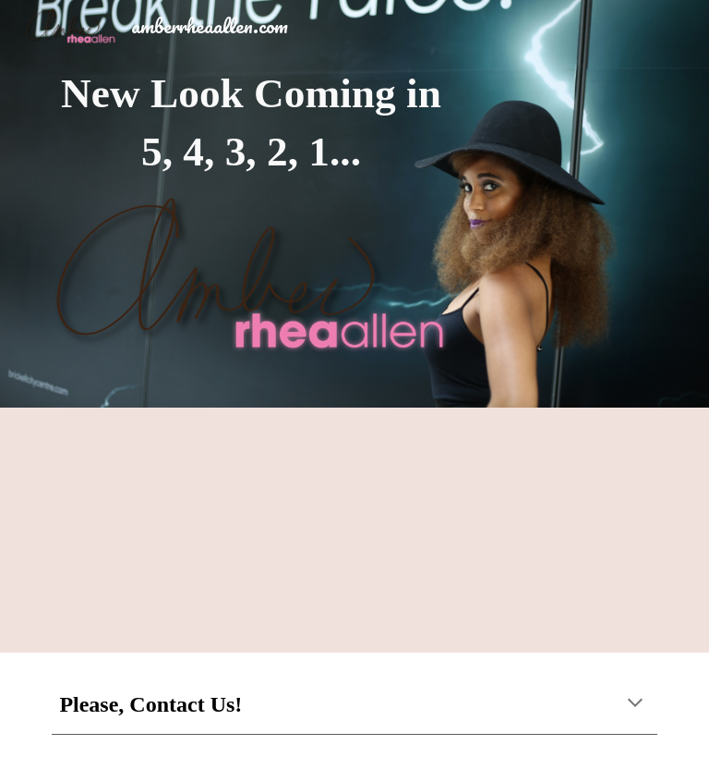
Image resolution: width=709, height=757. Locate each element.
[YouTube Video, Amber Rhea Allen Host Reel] (354, 530)
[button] (635, 704)
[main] (251, 122)
